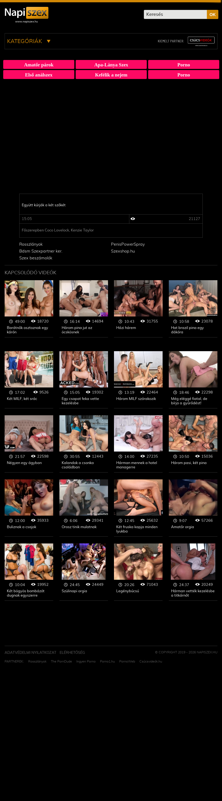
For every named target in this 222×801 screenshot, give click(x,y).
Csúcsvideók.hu (150, 661)
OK (213, 14)
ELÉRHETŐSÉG (72, 652)
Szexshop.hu (123, 251)
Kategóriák (28, 41)
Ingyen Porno (86, 661)
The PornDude (61, 661)
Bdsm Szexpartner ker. (40, 251)
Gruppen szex (29, 308)
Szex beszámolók (35, 258)
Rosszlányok (31, 244)
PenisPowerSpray (128, 244)
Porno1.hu (107, 661)
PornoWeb (127, 661)
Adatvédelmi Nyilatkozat (30, 652)
